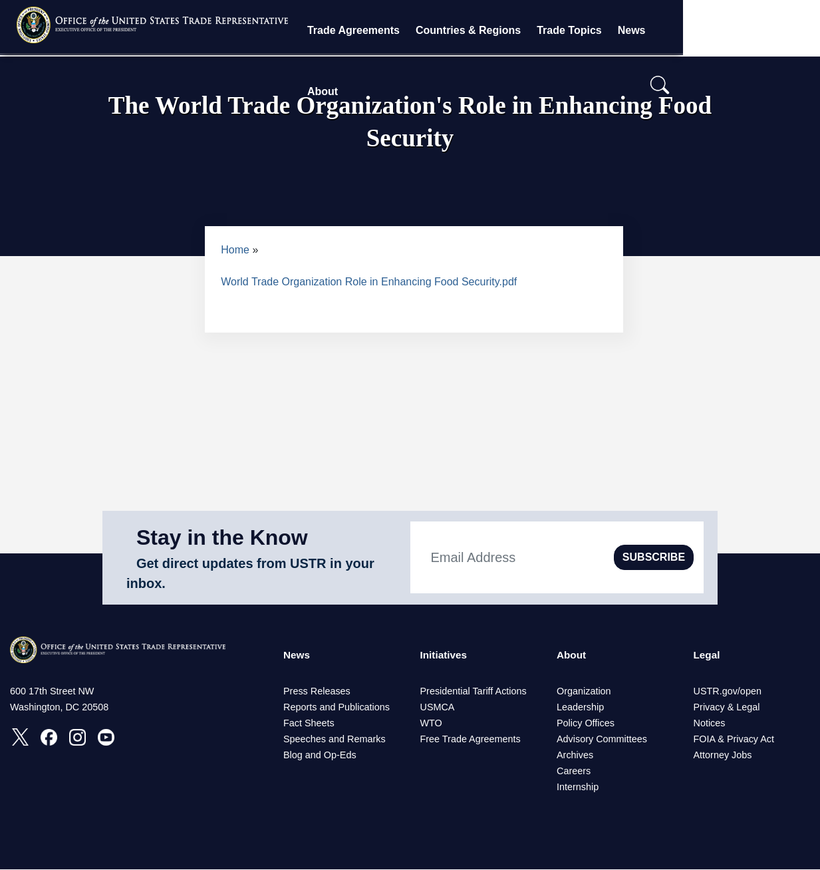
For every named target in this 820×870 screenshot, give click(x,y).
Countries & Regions (528, 30)
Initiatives (445, 655)
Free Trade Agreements (470, 739)
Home (235, 249)
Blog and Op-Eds (319, 755)
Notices (710, 723)
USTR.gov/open (727, 691)
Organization (584, 691)
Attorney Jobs (723, 755)
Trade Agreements (414, 30)
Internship (578, 787)
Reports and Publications (336, 707)
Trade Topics (629, 30)
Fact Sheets (309, 723)
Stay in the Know (222, 537)
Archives (575, 755)
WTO (431, 723)
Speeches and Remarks (334, 739)
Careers (574, 771)
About (737, 30)
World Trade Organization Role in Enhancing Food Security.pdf (369, 281)
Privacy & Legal (727, 707)
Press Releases (316, 691)
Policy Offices (586, 723)
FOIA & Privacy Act (734, 739)
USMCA (437, 707)
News (692, 30)
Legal (708, 655)
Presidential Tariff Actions (473, 691)
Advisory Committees (602, 739)
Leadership (580, 707)
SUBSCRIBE (653, 557)
